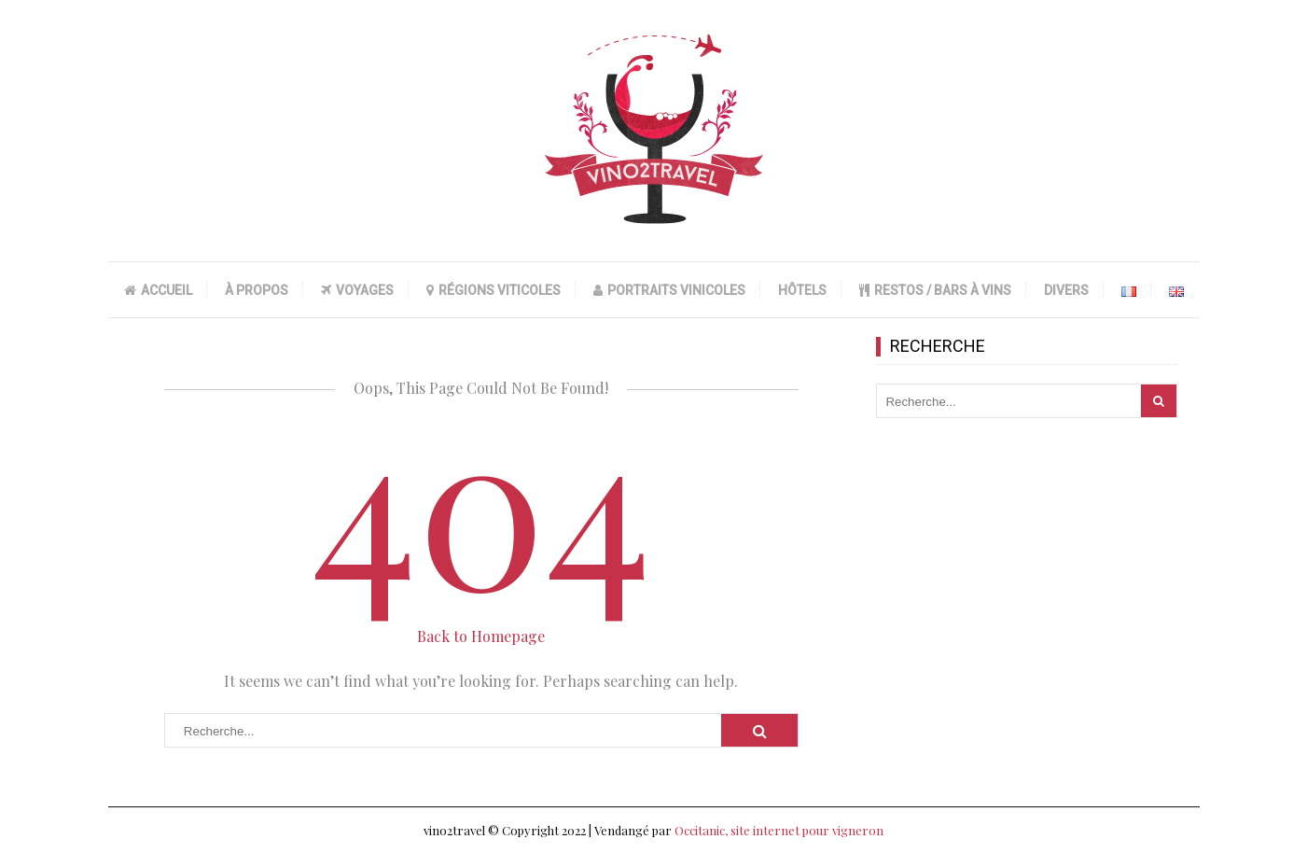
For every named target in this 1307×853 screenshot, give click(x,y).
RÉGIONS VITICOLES (493, 290)
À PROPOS (256, 290)
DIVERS (1066, 290)
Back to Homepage (481, 636)
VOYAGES (357, 290)
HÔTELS (802, 290)
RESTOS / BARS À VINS (935, 290)
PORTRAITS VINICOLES (669, 290)
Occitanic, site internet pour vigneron (778, 830)
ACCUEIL (158, 290)
